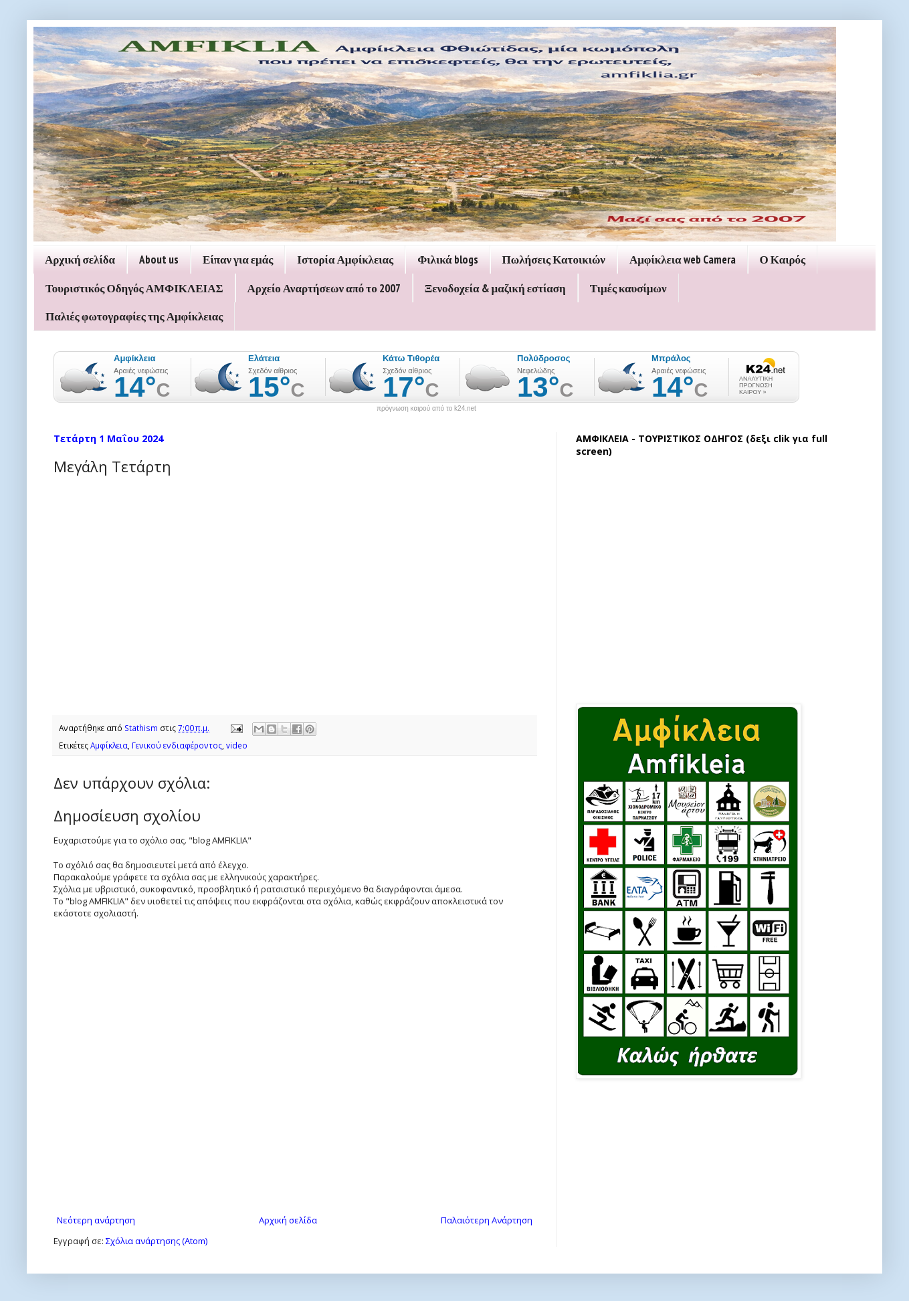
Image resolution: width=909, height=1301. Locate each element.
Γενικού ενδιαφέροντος (177, 745)
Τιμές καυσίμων (628, 288)
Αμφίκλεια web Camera (682, 259)
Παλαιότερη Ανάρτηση (486, 1220)
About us (159, 259)
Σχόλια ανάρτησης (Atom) (156, 1241)
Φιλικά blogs (447, 259)
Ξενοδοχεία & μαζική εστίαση (495, 288)
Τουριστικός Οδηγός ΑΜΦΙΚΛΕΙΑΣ (134, 288)
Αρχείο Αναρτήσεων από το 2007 (324, 288)
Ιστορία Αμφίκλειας (345, 259)
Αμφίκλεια (109, 745)
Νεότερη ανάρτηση (96, 1220)
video (236, 745)
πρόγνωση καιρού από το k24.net (426, 408)
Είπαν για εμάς (238, 259)
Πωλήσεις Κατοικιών (553, 259)
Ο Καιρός (783, 259)
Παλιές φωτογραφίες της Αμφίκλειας (134, 316)
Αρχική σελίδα (80, 259)
